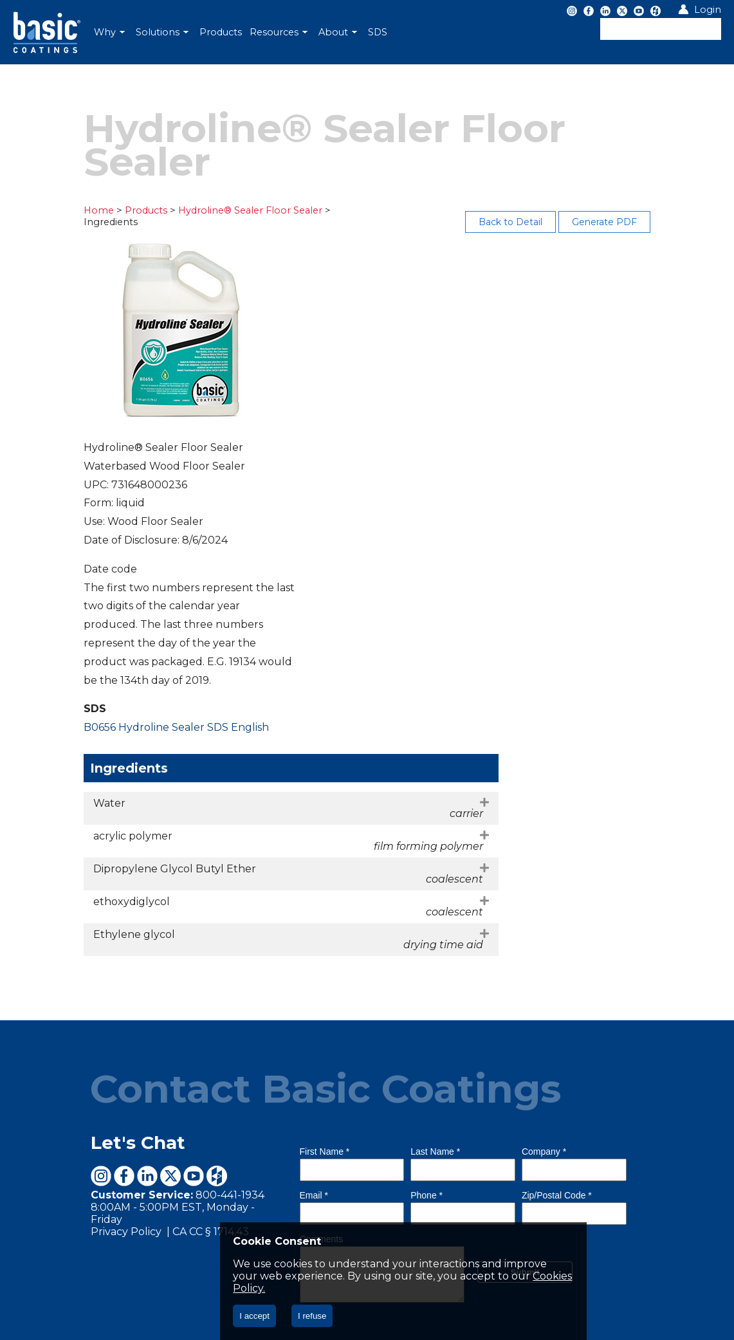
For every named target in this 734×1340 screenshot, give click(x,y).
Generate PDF (626, 222)
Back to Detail (533, 222)
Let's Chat (116, 971)
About (337, 32)
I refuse (312, 1316)
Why (109, 32)
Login (707, 9)
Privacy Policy (105, 1060)
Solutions (162, 32)
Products (220, 32)
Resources (278, 32)
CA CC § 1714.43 (189, 1060)
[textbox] (660, 29)
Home (77, 210)
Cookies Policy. (343, 1288)
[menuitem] (111, 32)
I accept (254, 1316)
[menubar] (280, 32)
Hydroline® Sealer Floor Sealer (229, 210)
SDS (377, 32)
